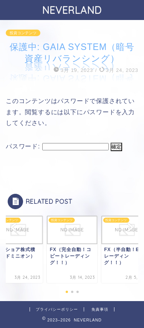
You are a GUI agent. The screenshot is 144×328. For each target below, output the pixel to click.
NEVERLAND (72, 10)
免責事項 (99, 309)
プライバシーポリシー (57, 309)
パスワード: (57, 146)
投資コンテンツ (23, 33)
